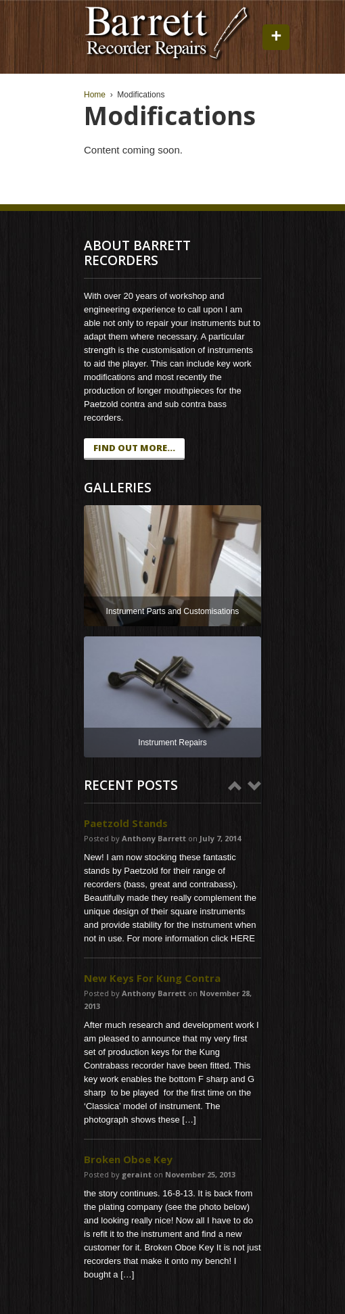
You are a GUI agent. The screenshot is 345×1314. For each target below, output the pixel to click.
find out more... (134, 448)
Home (95, 94)
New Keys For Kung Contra (152, 978)
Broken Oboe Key (128, 1159)
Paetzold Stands (126, 823)
